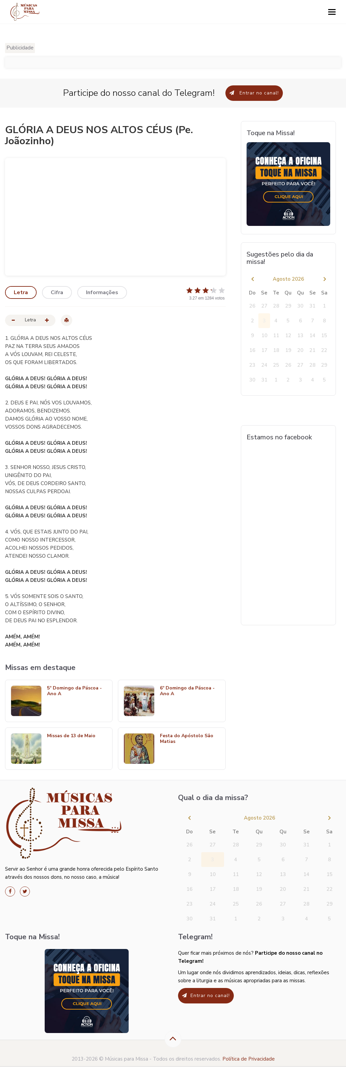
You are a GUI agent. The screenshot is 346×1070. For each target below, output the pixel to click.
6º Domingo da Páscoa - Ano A (187, 691)
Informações (102, 292)
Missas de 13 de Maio (71, 736)
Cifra (57, 292)
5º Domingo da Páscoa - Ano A (74, 691)
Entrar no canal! (254, 93)
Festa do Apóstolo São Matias (186, 739)
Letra (21, 292)
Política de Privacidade (248, 1059)
